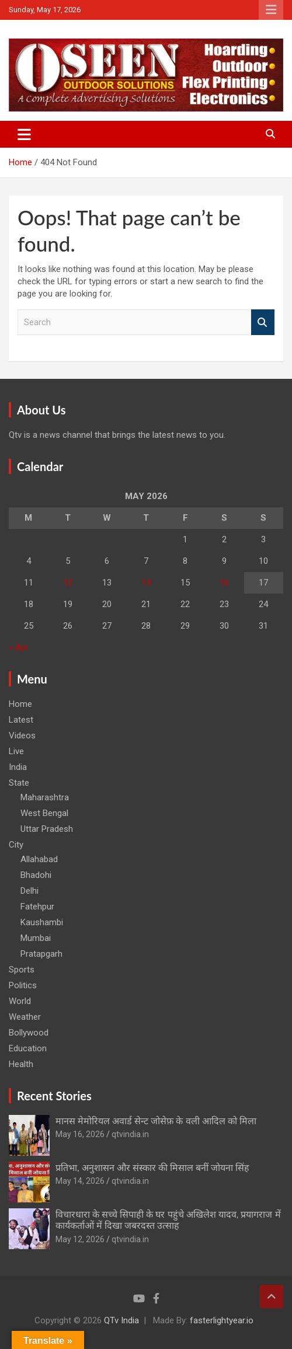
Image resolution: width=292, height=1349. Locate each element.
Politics (23, 985)
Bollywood (28, 1032)
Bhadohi (35, 875)
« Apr (19, 647)
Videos (22, 735)
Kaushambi (41, 922)
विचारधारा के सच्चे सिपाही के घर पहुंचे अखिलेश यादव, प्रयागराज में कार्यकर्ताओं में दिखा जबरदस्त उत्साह (168, 1219)
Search (262, 322)
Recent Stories (54, 1096)
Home (20, 704)
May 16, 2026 (80, 1134)
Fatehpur (37, 906)
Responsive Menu (271, 10)
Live (16, 751)
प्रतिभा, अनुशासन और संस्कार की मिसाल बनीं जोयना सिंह (152, 1167)
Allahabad (39, 859)
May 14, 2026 (80, 1181)
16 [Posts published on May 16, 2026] (224, 582)
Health (21, 1064)
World (20, 1001)
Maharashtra (44, 797)
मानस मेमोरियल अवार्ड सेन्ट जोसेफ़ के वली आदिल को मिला (155, 1120)
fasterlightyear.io (221, 1320)
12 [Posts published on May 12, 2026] (67, 582)
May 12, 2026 (80, 1239)
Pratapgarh (41, 954)
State (19, 783)
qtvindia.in (130, 1134)
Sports (21, 969)
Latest (21, 719)
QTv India (121, 1320)
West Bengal (44, 813)
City (16, 844)
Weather (25, 1017)
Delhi (29, 891)
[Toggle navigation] (24, 134)
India (18, 767)
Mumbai (35, 938)
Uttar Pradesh (46, 829)
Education (28, 1048)
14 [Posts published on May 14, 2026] (146, 582)
